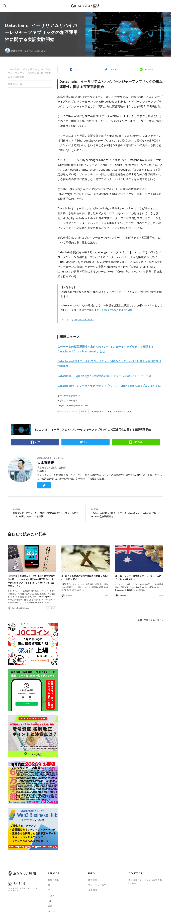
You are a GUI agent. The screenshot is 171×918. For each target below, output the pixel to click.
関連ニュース (15, 83)
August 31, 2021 (84, 319)
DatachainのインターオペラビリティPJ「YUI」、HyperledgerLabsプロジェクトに (109, 386)
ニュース (28, 51)
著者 (50, 905)
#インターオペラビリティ (119, 411)
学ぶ (50, 889)
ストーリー (53, 884)
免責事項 (92, 889)
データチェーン (72, 395)
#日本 (84, 411)
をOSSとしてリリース (104, 376)
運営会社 (92, 878)
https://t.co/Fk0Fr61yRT (117, 309)
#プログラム (97, 411)
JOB (50, 900)
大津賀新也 (45, 462)
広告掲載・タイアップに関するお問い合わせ (145, 880)
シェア (76, 69)
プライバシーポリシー (99, 884)
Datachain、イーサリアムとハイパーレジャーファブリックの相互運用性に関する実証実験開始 (29, 73)
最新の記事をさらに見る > (150, 619)
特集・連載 (53, 878)
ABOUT (51, 910)
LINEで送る (148, 69)
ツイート (112, 69)
